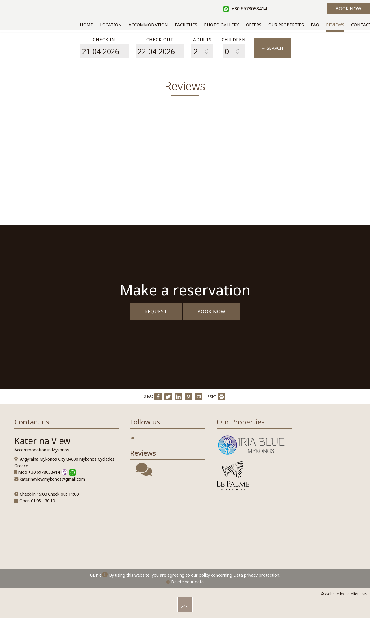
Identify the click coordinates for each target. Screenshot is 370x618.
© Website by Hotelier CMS (344, 593)
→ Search (272, 48)
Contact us (31, 421)
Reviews (335, 24)
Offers (253, 24)
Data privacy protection (256, 575)
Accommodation (148, 24)
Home (86, 24)
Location (111, 24)
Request (156, 311)
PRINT (216, 396)
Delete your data (185, 581)
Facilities (186, 24)
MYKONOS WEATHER (167, 520)
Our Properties (286, 24)
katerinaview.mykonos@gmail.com (52, 479)
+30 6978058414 (245, 8)
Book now (348, 8)
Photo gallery (221, 24)
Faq (315, 24)
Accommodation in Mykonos (41, 450)
